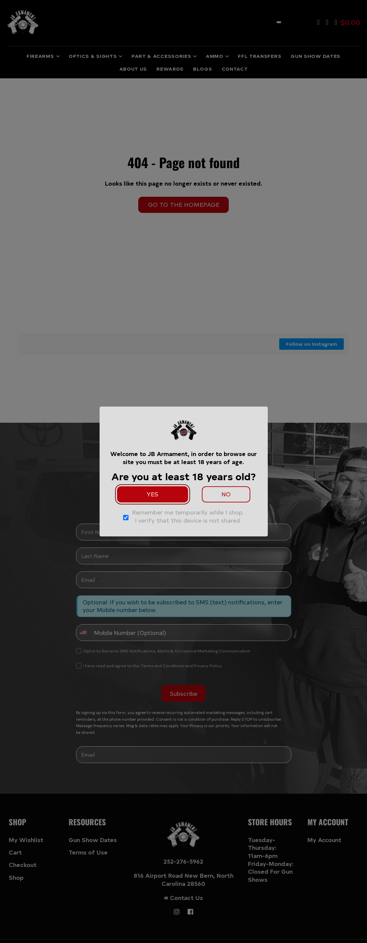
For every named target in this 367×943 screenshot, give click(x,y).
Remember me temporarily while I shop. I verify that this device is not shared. (188, 516)
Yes (152, 494)
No (226, 494)
